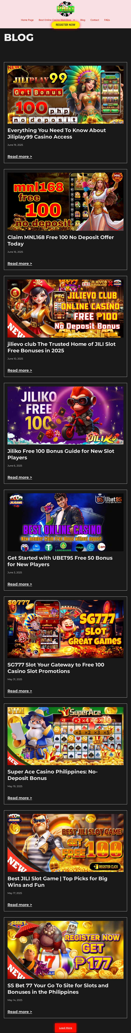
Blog (82, 19)
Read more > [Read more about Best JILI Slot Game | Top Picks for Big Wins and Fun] (20, 904)
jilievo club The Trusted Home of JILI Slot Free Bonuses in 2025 (62, 347)
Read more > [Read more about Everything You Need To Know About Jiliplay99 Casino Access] (20, 156)
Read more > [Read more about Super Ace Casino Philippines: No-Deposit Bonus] (20, 798)
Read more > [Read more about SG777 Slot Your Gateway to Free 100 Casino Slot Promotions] (20, 691)
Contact (94, 19)
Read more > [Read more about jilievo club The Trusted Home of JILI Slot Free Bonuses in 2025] (20, 370)
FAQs (107, 19)
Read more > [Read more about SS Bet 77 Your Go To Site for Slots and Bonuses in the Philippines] (20, 1011)
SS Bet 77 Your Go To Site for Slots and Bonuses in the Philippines (58, 988)
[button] (65, 1028)
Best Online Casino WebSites (57, 20)
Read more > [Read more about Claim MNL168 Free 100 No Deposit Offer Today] (20, 263)
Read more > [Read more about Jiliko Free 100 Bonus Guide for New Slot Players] (20, 477)
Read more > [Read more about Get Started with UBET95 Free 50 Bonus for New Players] (20, 584)
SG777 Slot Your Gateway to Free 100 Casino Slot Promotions (56, 668)
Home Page (27, 19)
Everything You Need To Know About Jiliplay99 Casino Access (57, 133)
